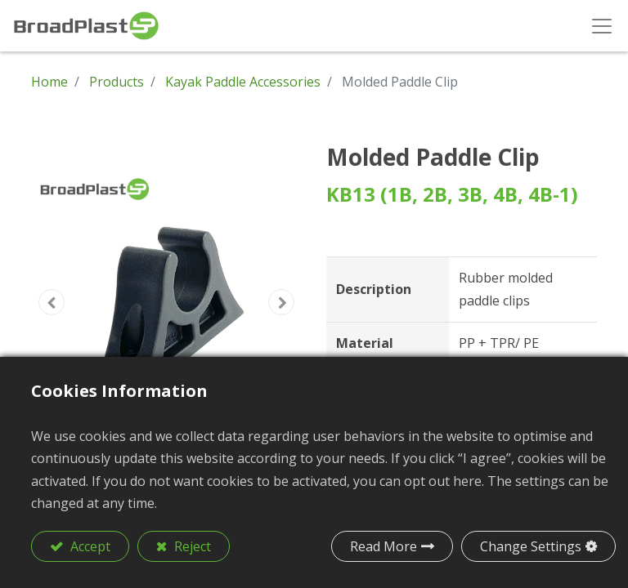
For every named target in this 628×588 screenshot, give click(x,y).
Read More (383, 546)
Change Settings (530, 546)
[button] (51, 302)
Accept (88, 546)
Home (49, 82)
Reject (191, 546)
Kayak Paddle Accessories (243, 82)
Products (116, 82)
